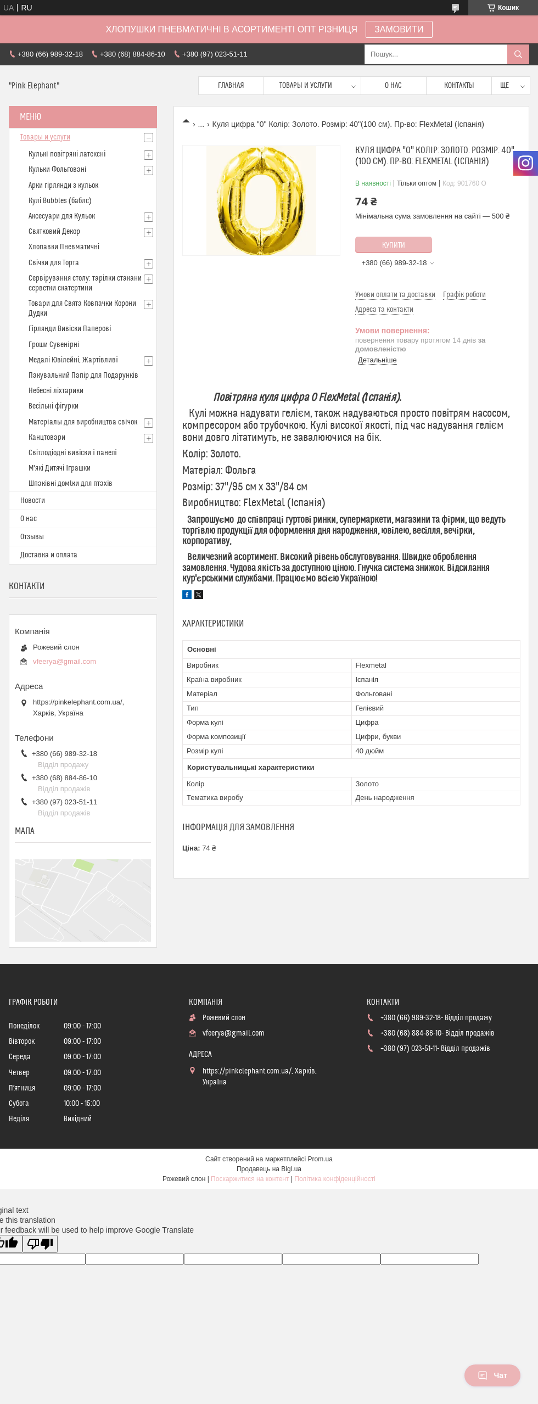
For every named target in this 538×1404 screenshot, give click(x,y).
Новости (32, 500)
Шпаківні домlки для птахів (71, 483)
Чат (492, 1375)
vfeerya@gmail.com (64, 661)
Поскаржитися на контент (250, 1179)
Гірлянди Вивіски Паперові (70, 329)
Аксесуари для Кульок (62, 216)
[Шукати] (518, 54)
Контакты (459, 85)
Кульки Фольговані (57, 169)
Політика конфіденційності (335, 1179)
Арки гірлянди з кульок (63, 185)
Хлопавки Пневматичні (64, 247)
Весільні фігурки (54, 406)
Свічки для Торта (54, 263)
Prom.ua (320, 1159)
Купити (393, 245)
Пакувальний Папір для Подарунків (83, 375)
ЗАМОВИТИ (399, 29)
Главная (231, 85)
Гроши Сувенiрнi (54, 344)
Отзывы (32, 537)
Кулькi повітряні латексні (67, 154)
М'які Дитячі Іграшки (60, 468)
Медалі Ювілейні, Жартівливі (73, 360)
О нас (393, 85)
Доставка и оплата (48, 555)
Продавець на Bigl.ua (269, 1169)
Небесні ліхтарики (56, 391)
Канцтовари (47, 437)
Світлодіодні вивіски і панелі (73, 453)
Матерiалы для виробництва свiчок (83, 422)
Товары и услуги (305, 85)
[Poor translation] (40, 1244)
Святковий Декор (54, 231)
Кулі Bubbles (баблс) (60, 201)
